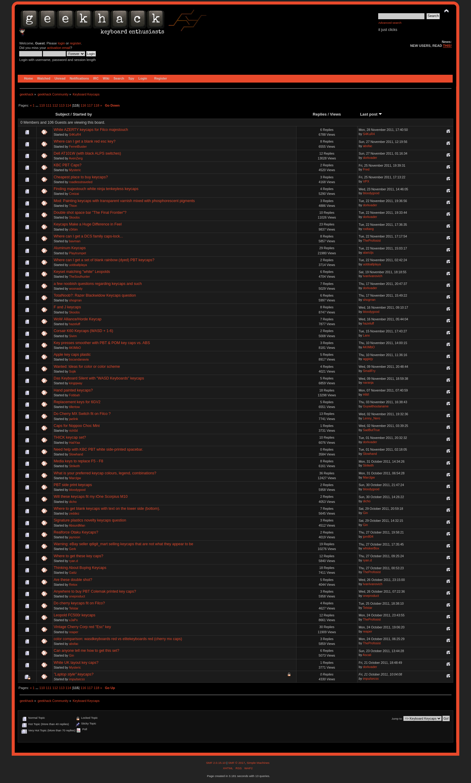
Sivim (73, 336)
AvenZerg (76, 158)
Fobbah (74, 395)
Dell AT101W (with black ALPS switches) (87, 153)
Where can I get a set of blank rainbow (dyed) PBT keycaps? (104, 260)
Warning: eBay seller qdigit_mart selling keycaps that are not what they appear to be (123, 544)
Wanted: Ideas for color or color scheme (87, 366)
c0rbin (73, 229)
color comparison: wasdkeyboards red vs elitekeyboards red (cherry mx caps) (118, 639)
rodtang (368, 229)
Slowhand (76, 454)
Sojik (72, 371)
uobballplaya (78, 265)
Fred (366, 169)
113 (62, 105)
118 (96, 105)
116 (83, 105)
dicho (73, 501)
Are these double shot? (73, 580)
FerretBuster (78, 146)
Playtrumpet (77, 253)
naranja (368, 382)
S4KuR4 (75, 134)
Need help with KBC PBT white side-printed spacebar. (98, 449)
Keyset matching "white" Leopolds (82, 272)
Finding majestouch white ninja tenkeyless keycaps (96, 189)
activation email (58, 48)
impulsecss (77, 679)
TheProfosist (372, 240)
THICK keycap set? (70, 437)
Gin (365, 513)
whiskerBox (371, 548)
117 (90, 105)
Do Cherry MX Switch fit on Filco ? (82, 414)
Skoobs (74, 217)
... (37, 105)
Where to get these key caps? (78, 556)
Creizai (74, 193)
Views (335, 114)
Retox (73, 584)
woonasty (76, 288)
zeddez (74, 513)
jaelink (73, 419)
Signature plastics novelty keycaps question (90, 520)
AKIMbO (75, 347)
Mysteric (75, 170)
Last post (371, 114)
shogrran (75, 300)
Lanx (366, 335)
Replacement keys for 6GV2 (77, 402)
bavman (75, 241)
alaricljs (368, 252)
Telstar (73, 608)
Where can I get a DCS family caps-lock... (88, 236)
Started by (82, 114)
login (61, 43)
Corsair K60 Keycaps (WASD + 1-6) (83, 331)
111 (49, 105)
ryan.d (73, 561)
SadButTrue (371, 430)
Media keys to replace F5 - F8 (78, 461)
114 (68, 105)
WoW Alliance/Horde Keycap (78, 319)
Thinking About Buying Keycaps (80, 568)
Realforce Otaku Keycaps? (76, 532)
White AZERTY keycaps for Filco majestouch (91, 130)
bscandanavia (79, 359)
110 (42, 105)
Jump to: (397, 718)
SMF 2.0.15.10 (216, 762)
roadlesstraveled (81, 182)
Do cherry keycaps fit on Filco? (79, 603)
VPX (366, 181)
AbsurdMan (77, 525)
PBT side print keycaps (73, 485)
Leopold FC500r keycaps (75, 615)
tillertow (74, 407)
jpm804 (368, 536)
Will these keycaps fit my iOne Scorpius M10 (91, 496)
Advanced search (389, 22)
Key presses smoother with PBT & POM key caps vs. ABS (102, 343)
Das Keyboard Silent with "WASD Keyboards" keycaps (99, 378)
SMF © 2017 (236, 762)
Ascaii (367, 655)
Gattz (73, 572)
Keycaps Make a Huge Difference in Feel (88, 224)
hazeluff (74, 324)
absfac (367, 146)
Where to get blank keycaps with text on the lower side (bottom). (107, 508)
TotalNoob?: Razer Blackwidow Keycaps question (95, 295)
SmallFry (369, 371)
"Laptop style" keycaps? (73, 674)
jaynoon (74, 537)
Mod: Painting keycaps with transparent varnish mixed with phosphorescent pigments (124, 201)
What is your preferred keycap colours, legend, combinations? (105, 473)
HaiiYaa (74, 442)
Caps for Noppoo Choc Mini (77, 426)
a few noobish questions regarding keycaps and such (98, 284)
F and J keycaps (67, 307)
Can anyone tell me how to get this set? (86, 650)
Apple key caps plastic (72, 354)
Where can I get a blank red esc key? (85, 141)
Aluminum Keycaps (70, 248)
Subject (62, 114)
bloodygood (371, 193)
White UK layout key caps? (76, 663)
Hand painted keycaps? (73, 390)
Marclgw (75, 478)
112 (55, 105)
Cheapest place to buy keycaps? (81, 177)
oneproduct (77, 596)
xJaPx (73, 620)
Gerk (72, 549)
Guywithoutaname (375, 406)
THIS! (447, 45)
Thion (73, 205)
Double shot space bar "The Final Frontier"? (90, 212)
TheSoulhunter (79, 276)
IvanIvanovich (372, 276)
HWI (366, 394)
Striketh (74, 466)
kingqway (75, 383)
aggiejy (368, 359)
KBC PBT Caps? (68, 165)
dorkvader (370, 157)
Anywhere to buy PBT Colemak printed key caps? (95, 591)
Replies (320, 114)
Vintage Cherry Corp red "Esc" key (82, 627)
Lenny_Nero (371, 418)
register (75, 43)
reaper (73, 632)
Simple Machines (258, 762)
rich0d (73, 430)
